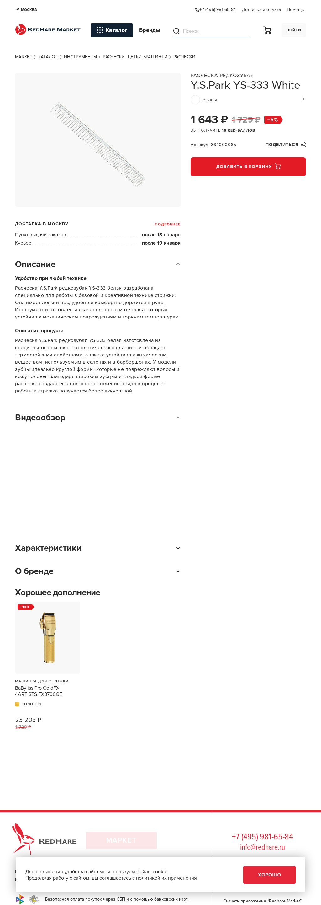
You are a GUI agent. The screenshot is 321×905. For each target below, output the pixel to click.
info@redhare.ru (262, 847)
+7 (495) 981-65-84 (262, 837)
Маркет (121, 842)
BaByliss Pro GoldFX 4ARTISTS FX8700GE (38, 691)
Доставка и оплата (261, 9)
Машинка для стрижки (42, 681)
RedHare (50, 842)
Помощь (295, 9)
